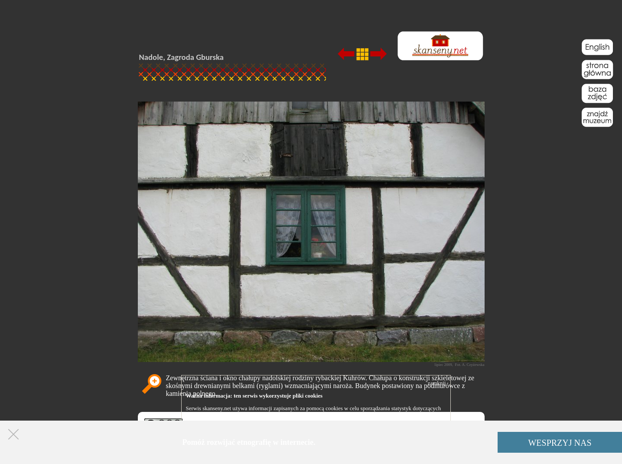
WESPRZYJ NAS (559, 443)
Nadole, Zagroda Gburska (181, 57)
